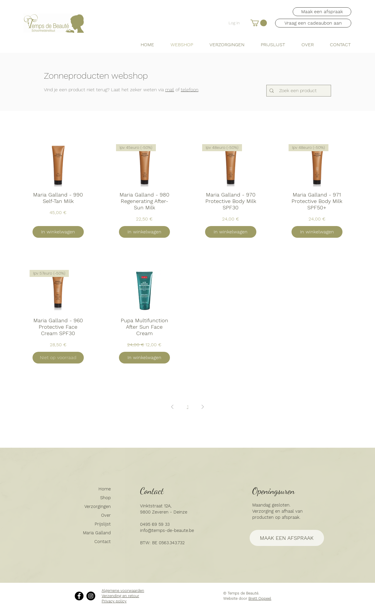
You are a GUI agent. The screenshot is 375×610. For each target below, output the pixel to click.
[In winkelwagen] (58, 232)
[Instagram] (90, 596)
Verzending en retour (120, 596)
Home (104, 489)
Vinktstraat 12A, (155, 506)
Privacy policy (114, 601)
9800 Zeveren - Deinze (163, 512)
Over (106, 515)
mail (169, 89)
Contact (102, 541)
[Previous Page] (172, 407)
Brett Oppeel (259, 598)
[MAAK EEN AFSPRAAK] (287, 538)
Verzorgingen (97, 506)
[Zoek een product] (297, 90)
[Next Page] (202, 407)
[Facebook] (79, 596)
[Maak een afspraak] (322, 11)
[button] (258, 23)
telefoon (189, 89)
